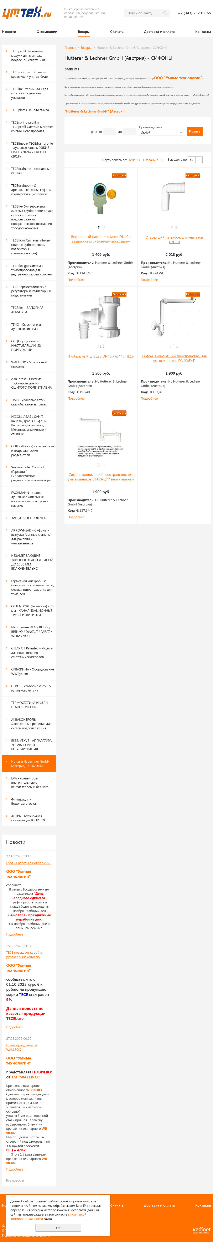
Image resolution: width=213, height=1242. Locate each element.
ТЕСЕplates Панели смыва (30, 110)
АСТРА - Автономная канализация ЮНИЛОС (28, 818)
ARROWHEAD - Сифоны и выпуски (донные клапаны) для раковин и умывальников (31, 536)
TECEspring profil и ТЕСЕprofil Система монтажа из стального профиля (32, 126)
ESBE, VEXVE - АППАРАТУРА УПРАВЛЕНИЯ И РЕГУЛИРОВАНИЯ (31, 744)
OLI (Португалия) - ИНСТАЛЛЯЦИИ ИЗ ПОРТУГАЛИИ (26, 345)
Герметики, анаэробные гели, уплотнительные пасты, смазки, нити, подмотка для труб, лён (32, 587)
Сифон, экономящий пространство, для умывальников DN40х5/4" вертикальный (101, 476)
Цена (93, 131)
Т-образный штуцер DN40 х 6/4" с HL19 (101, 356)
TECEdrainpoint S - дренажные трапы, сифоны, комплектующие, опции (31, 189)
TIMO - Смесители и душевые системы (26, 326)
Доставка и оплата (159, 31)
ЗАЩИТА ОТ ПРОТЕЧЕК (28, 517)
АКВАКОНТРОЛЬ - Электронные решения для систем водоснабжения (31, 723)
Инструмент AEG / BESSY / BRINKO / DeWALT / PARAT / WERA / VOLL (31, 631)
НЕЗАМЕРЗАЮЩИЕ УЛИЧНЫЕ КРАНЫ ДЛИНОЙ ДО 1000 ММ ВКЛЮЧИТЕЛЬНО (32, 561)
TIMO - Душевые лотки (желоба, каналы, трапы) (29, 402)
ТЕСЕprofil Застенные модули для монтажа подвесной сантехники (28, 55)
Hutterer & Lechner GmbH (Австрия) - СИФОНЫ (30, 763)
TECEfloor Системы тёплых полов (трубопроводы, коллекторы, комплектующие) (30, 246)
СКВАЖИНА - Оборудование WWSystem (32, 671)
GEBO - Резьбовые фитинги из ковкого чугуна (31, 688)
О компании (47, 31)
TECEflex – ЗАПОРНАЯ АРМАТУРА (27, 309)
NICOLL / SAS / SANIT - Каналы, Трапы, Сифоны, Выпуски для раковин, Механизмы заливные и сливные (29, 425)
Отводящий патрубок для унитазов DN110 (174, 239)
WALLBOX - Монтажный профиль (29, 364)
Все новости (15, 1180)
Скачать (117, 31)
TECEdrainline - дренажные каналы (31, 170)
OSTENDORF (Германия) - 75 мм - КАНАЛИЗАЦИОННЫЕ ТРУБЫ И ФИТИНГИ (32, 610)
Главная (70, 47)
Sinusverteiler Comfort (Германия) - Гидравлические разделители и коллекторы (31, 473)
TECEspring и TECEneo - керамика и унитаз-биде (29, 74)
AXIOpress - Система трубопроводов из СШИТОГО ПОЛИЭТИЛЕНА (31, 382)
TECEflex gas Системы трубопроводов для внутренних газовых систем (31, 269)
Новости (9, 31)
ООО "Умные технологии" (178, 77)
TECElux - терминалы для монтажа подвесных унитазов (29, 92)
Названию (150, 160)
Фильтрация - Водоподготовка (23, 801)
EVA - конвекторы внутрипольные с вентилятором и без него (29, 782)
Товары (84, 31)
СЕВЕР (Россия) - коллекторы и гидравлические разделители (32, 450)
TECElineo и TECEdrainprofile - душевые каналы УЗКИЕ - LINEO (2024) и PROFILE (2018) (32, 149)
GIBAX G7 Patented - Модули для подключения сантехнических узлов (32, 652)
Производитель (150, 127)
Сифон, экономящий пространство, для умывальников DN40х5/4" (174, 358)
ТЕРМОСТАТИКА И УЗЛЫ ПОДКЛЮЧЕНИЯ (29, 704)
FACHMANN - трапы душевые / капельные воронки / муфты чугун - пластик (29, 499)
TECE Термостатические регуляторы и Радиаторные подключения (31, 290)
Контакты (203, 31)
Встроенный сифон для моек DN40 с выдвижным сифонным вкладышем (101, 238)
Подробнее (14, 934)
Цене (131, 160)
